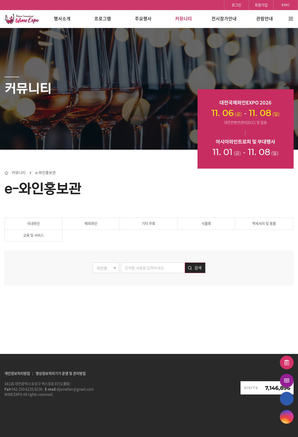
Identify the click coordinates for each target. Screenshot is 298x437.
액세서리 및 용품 (264, 223)
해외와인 (91, 223)
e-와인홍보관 (45, 173)
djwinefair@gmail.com (75, 389)
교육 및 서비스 (33, 235)
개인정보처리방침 (17, 373)
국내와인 (33, 223)
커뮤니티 (19, 173)
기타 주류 (148, 223)
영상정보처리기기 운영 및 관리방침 (61, 373)
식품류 (206, 223)
